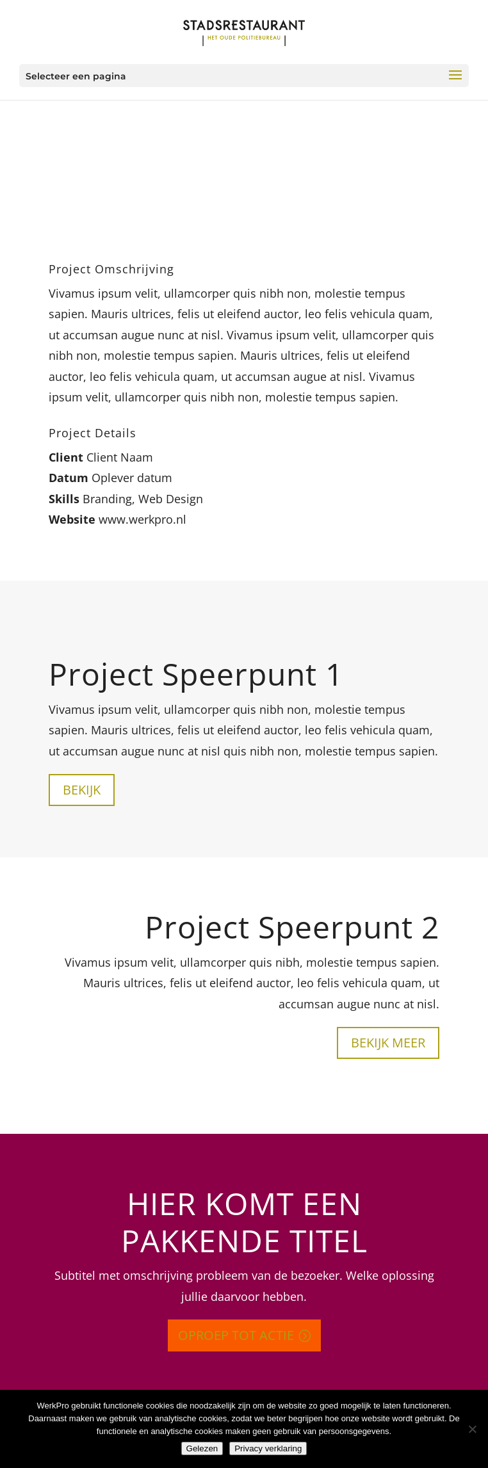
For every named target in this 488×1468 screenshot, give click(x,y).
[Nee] (472, 1429)
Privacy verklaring (268, 1448)
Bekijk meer (388, 1042)
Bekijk (82, 789)
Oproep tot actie (236, 1335)
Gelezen (202, 1448)
